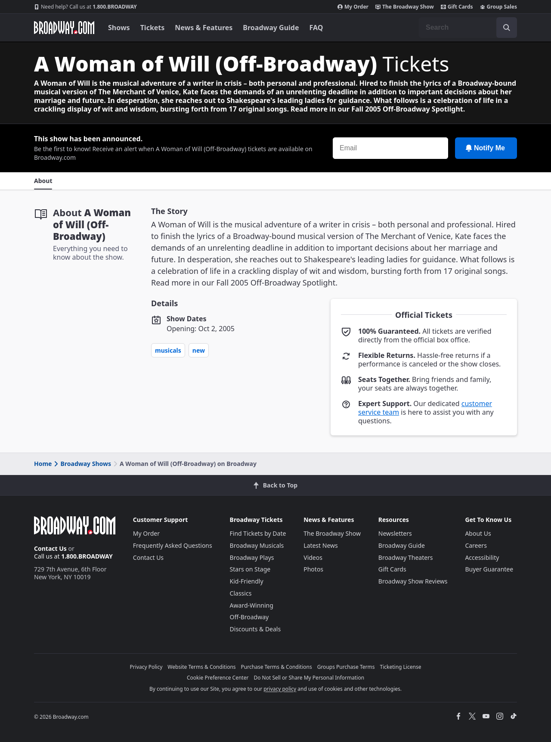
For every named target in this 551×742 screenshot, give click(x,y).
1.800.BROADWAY (85, 6)
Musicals (168, 350)
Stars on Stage (250, 569)
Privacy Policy (146, 667)
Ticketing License (400, 667)
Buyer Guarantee (489, 569)
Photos (313, 569)
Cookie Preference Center (218, 677)
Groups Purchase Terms (346, 667)
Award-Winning (251, 605)
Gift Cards (457, 6)
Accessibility (482, 557)
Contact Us (50, 548)
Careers (475, 545)
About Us (478, 533)
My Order (352, 6)
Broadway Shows (82, 463)
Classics (241, 593)
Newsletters (395, 533)
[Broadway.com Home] (64, 27)
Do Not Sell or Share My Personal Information (309, 677)
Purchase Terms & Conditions (276, 667)
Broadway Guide (271, 27)
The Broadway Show (404, 6)
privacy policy (279, 688)
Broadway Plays (252, 557)
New (198, 350)
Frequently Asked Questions (172, 545)
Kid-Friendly (246, 581)
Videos (312, 557)
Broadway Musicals (257, 545)
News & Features (203, 27)
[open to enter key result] (506, 27)
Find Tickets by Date (258, 533)
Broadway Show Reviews (413, 581)
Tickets (152, 27)
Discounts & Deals (255, 629)
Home (43, 463)
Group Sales (498, 6)
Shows (119, 27)
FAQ (316, 27)
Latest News (320, 545)
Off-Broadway (249, 617)
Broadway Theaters (405, 557)
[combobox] (468, 27)
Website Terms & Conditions (201, 667)
